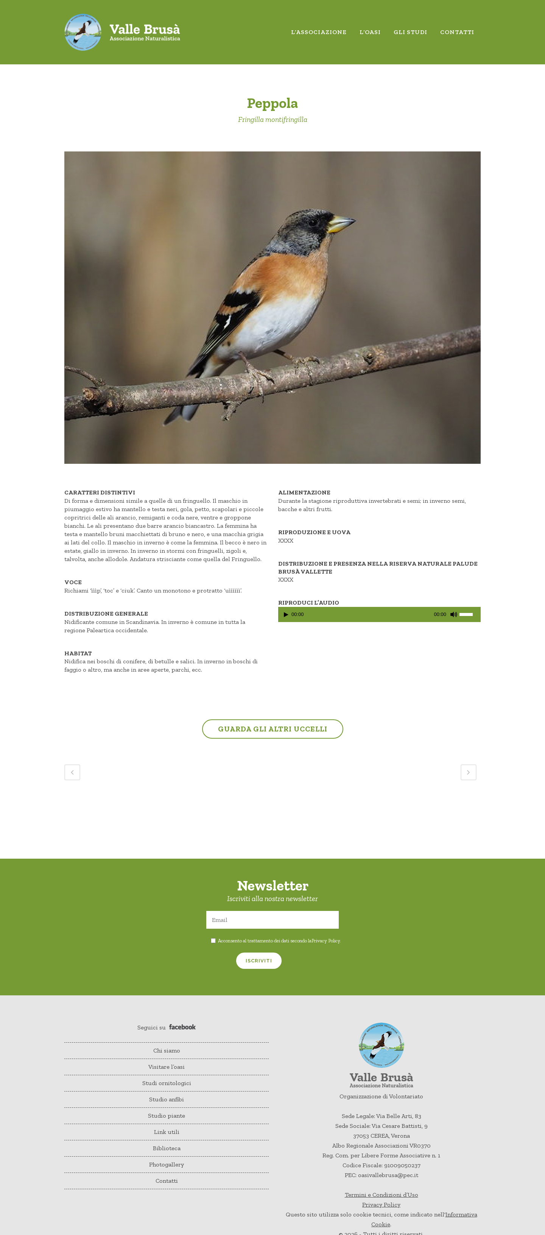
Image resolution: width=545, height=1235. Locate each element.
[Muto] (453, 614)
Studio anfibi (166, 1099)
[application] (379, 616)
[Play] (286, 614)
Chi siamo (166, 1050)
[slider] (470, 614)
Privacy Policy (325, 940)
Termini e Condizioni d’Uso (381, 1194)
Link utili (166, 1131)
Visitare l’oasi (166, 1066)
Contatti (167, 1180)
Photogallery (166, 1164)
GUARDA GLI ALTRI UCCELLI (272, 728)
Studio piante (166, 1115)
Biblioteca (167, 1148)
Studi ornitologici (166, 1083)
